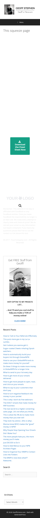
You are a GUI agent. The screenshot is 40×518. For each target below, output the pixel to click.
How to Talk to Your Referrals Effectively (20, 336)
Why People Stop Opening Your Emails (19, 430)
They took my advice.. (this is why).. (17, 421)
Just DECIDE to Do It (11, 442)
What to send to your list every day (17, 372)
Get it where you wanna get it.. (15, 345)
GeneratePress (20, 515)
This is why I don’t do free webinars (18, 399)
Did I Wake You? (10, 433)
